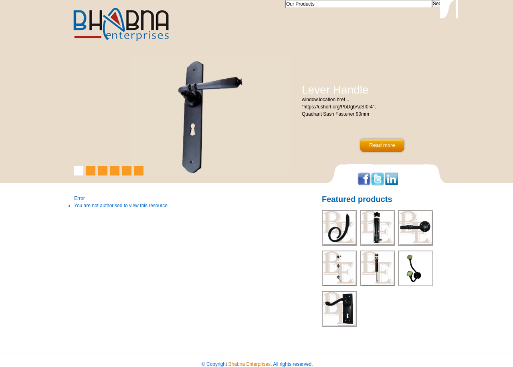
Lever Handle (335, 90)
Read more (382, 145)
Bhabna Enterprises (249, 364)
